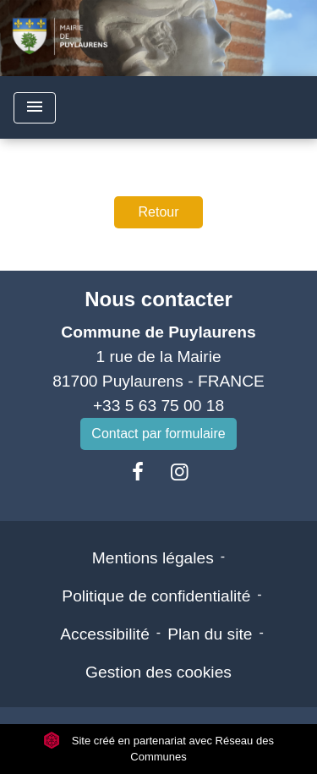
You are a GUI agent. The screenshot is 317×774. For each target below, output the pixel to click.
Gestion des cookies (158, 672)
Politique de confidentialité (156, 596)
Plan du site (209, 634)
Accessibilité (105, 634)
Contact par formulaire (158, 433)
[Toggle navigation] (35, 108)
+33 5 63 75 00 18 (158, 405)
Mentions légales (153, 558)
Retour (158, 212)
